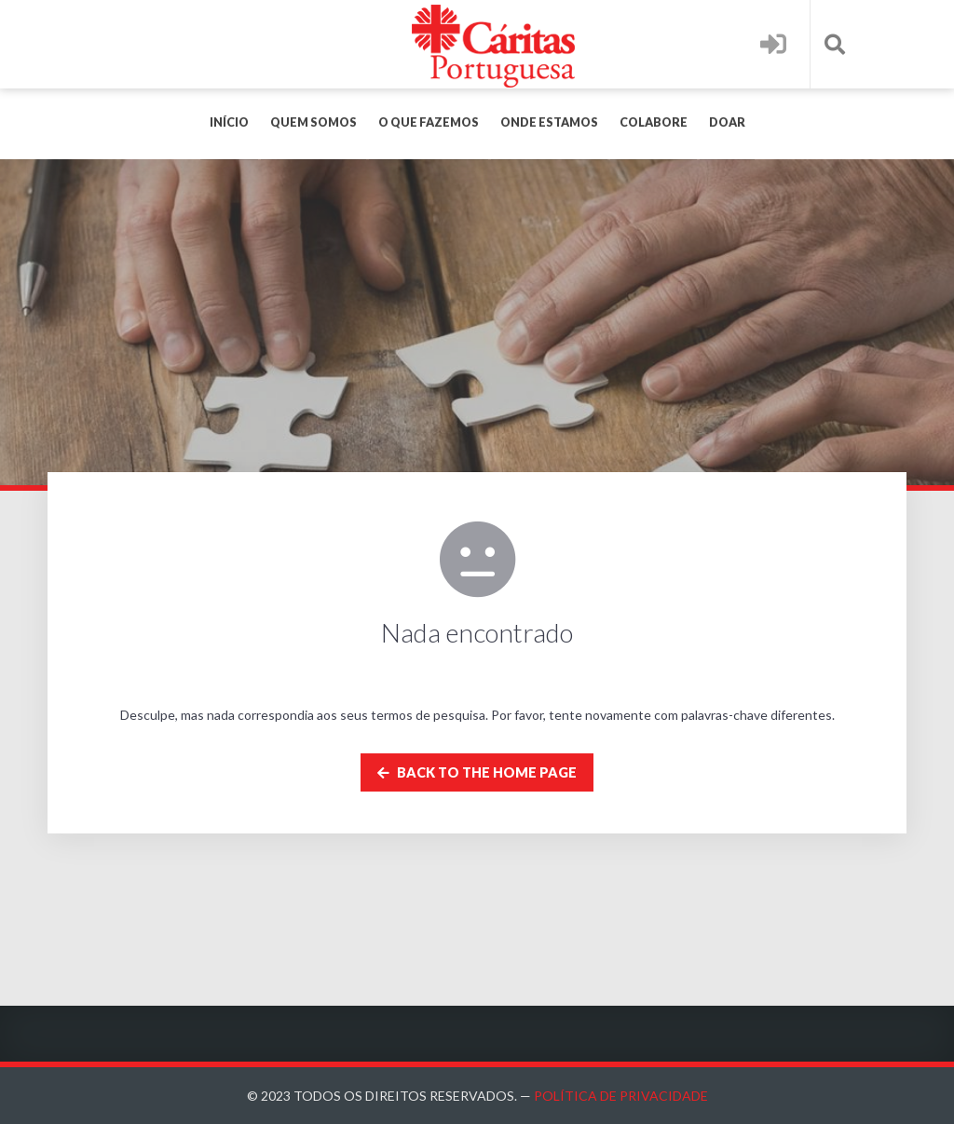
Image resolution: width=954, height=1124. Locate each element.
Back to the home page (477, 772)
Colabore (654, 122)
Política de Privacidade (621, 1096)
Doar (727, 122)
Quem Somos (313, 122)
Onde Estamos (549, 122)
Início (229, 122)
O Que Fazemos (428, 122)
